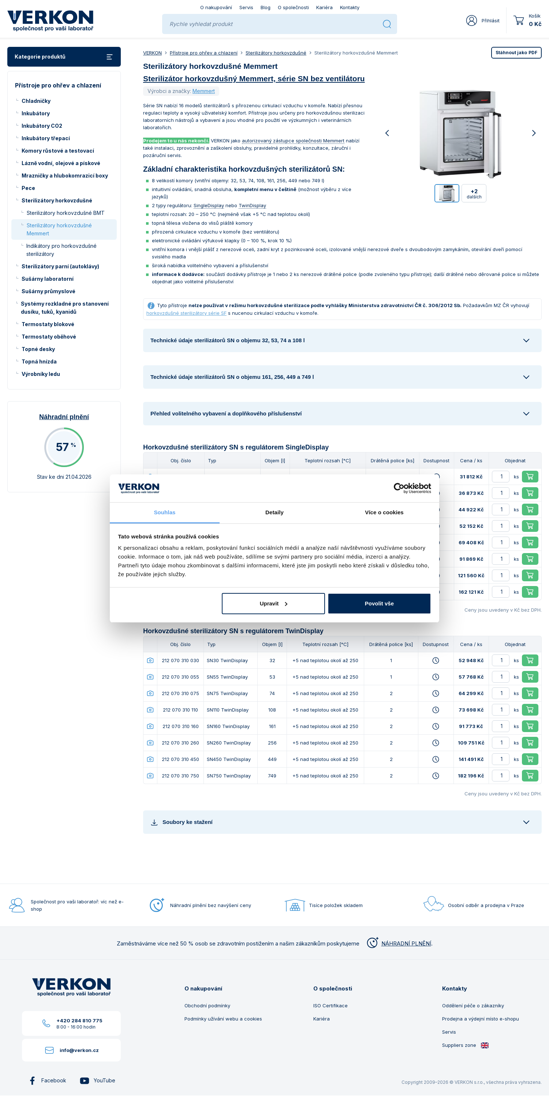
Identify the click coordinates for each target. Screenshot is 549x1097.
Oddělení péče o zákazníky (473, 1005)
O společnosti (293, 7)
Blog (265, 7)
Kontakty (349, 7)
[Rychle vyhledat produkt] (273, 24)
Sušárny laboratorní (48, 279)
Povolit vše (379, 603)
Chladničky (36, 101)
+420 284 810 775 (79, 1020)
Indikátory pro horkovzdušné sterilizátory (61, 250)
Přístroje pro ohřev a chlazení (204, 53)
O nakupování (216, 7)
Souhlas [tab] (164, 512)
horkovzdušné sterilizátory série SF (186, 313)
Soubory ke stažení (181, 822)
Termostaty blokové (48, 324)
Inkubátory (36, 113)
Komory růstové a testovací (58, 151)
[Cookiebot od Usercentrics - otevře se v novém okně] (399, 488)
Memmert (204, 91)
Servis (246, 7)
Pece (28, 188)
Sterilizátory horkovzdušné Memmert (59, 229)
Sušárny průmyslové (48, 291)
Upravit (274, 603)
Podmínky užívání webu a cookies (223, 1019)
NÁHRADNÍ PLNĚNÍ (398, 943)
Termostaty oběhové (49, 336)
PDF (516, 52)
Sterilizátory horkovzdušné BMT (66, 213)
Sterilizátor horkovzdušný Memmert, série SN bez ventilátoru (254, 78)
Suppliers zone (465, 1045)
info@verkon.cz (79, 1050)
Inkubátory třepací (46, 138)
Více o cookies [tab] (384, 512)
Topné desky (38, 349)
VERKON (152, 53)
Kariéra (324, 7)
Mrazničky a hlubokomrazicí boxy (65, 175)
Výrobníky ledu (41, 374)
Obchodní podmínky (207, 1005)
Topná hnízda (39, 361)
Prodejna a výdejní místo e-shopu (480, 1019)
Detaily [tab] (274, 512)
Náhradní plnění (64, 417)
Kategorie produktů (64, 57)
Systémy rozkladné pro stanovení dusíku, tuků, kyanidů (65, 308)
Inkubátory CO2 (42, 126)
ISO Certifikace (330, 1005)
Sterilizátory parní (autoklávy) (60, 266)
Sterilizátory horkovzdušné (57, 200)
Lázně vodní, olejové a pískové (61, 163)
